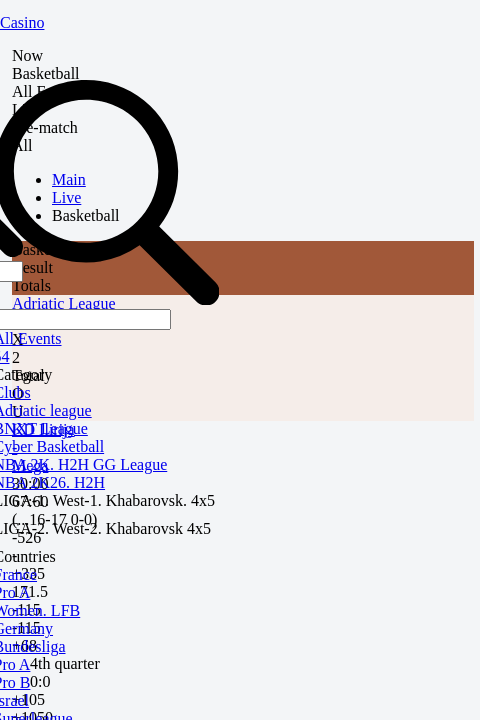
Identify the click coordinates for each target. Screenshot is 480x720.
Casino (22, 22)
